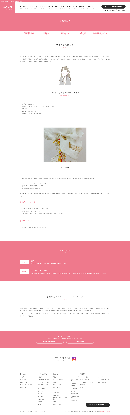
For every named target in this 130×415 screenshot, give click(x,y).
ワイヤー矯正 (84, 377)
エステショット (57, 384)
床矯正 (82, 387)
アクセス (69, 7)
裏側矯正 (82, 384)
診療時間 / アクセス (43, 382)
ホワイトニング (75, 377)
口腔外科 (73, 383)
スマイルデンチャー (58, 387)
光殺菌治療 (74, 400)
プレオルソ (101, 377)
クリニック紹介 (34, 7)
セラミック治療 (57, 404)
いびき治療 (74, 388)
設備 (62, 7)
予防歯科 (55, 382)
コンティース (56, 390)
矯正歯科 (55, 377)
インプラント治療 (58, 379)
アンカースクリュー (103, 379)
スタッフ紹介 (41, 388)
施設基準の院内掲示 (43, 384)
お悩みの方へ (47, 33)
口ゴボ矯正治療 (102, 382)
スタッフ (42, 7)
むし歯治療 (56, 392)
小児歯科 (55, 401)
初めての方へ (24, 7)
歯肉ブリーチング (75, 380)
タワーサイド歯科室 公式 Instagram (62, 359)
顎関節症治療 (74, 393)
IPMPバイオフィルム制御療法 (60, 398)
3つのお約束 (23, 382)
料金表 (75, 7)
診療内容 (50, 7)
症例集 (57, 7)
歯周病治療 (56, 395)
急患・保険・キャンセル (27, 384)
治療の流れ (83, 33)
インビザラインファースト (87, 382)
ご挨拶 (22, 377)
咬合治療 (73, 391)
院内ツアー (41, 377)
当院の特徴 (23, 379)
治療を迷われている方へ (100, 33)
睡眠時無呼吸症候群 (75, 397)
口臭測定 (73, 385)
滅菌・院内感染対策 (43, 379)
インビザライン (84, 379)
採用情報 (81, 7)
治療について (65, 33)
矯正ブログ (91, 7)
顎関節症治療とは (29, 33)
